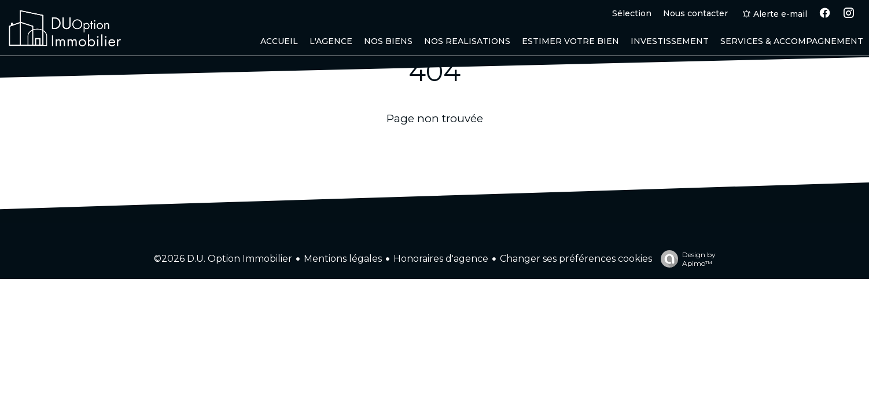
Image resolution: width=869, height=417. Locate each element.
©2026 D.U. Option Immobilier (223, 258)
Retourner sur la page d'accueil (434, 147)
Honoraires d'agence (440, 258)
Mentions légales (343, 258)
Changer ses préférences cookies (576, 258)
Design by (685, 259)
